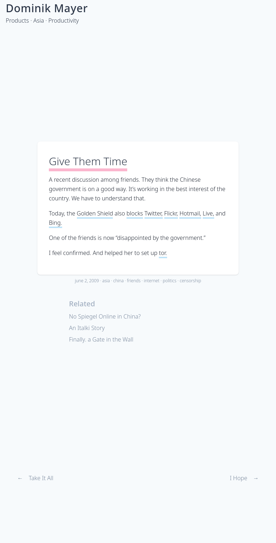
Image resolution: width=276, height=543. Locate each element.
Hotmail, (190, 213)
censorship (190, 281)
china (118, 281)
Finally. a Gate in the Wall (101, 339)
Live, (208, 213)
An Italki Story (87, 328)
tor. (163, 253)
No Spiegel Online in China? (105, 316)
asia (106, 281)
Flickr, (171, 213)
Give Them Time (88, 161)
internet (151, 281)
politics (169, 281)
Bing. (55, 223)
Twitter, (153, 213)
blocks (134, 213)
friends (134, 281)
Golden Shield (95, 213)
